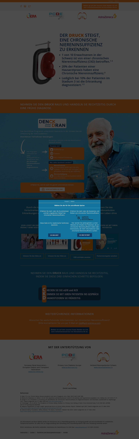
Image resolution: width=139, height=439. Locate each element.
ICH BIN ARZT (54, 235)
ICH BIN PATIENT (84, 235)
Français (67, 201)
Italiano (72, 201)
